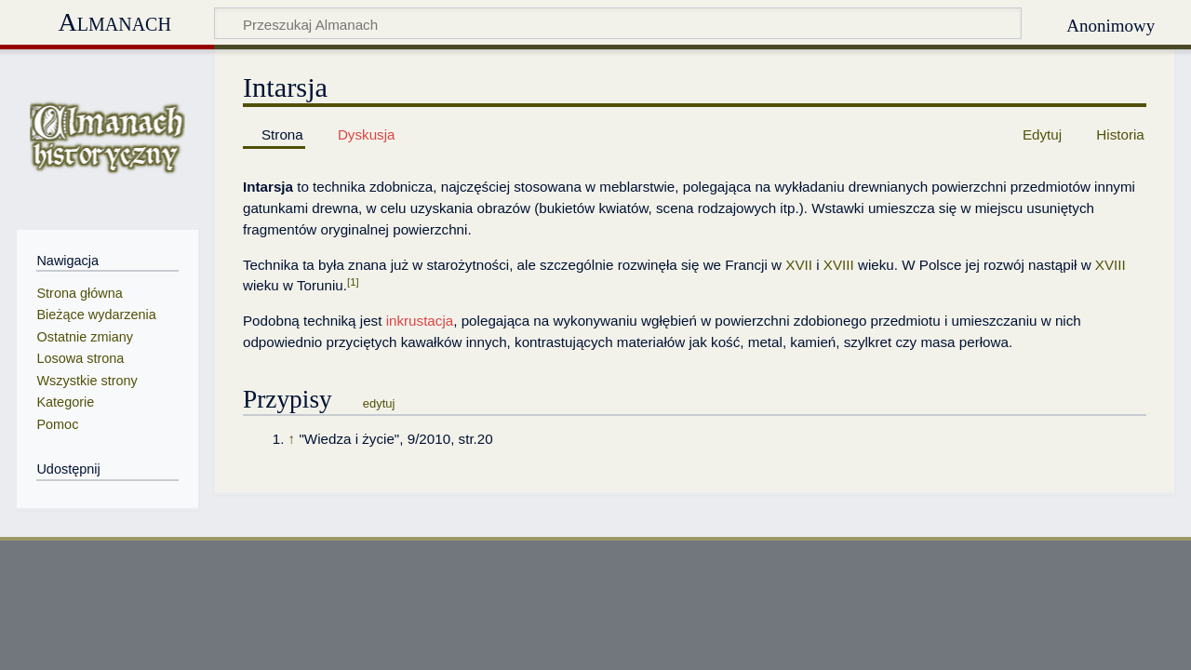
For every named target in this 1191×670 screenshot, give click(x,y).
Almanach (114, 21)
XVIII (838, 265)
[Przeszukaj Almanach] (618, 23)
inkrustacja (420, 320)
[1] (353, 282)
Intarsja (268, 186)
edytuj (379, 403)
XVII (798, 265)
